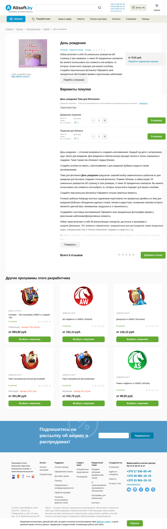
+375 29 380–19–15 (139, 475)
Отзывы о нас (115, 483)
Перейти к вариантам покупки (143, 61)
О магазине (131, 19)
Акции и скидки (64, 19)
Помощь (145, 19)
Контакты (116, 19)
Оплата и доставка (98, 19)
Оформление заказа (64, 471)
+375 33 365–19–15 (139, 480)
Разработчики (41, 19)
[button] (78, 122)
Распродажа (81, 477)
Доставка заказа (62, 476)
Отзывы (88, 50)
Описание (64, 50)
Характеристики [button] (68, 107)
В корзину (156, 120)
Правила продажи (63, 492)
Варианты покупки (76, 50)
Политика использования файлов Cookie (61, 500)
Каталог (18, 19)
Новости (80, 19)
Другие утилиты (14, 311)
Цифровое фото (69, 313)
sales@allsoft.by (116, 11)
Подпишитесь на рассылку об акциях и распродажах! (64, 435)
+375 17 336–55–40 (139, 471)
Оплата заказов (61, 467)
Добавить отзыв (153, 255)
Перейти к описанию (74, 80)
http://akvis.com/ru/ (20, 76)
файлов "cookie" (104, 522)
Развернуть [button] (143, 103)
